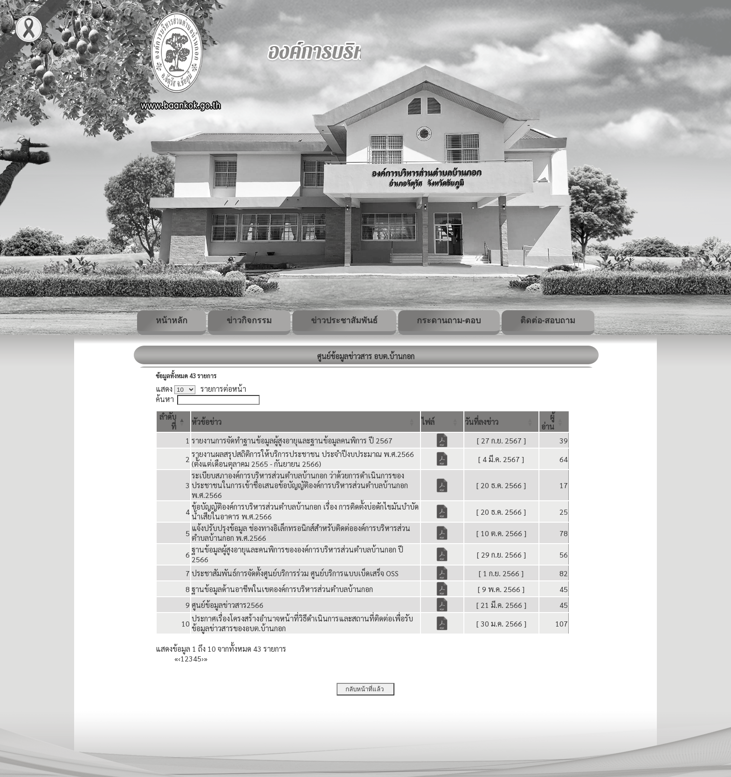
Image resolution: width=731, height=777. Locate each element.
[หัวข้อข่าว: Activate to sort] (305, 421)
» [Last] (205, 658)
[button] (206, 422)
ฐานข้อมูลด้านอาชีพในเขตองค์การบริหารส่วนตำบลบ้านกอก (282, 589)
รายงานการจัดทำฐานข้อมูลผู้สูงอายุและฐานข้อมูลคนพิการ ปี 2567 (292, 440)
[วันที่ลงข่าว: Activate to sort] (501, 421)
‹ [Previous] (179, 658)
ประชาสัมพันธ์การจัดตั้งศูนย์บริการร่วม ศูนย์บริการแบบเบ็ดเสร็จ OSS (295, 573)
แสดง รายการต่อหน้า (201, 389)
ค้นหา (165, 399)
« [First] (176, 658)
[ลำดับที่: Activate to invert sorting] (173, 421)
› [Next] (202, 658)
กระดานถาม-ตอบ (449, 320)
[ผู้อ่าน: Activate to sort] (554, 421)
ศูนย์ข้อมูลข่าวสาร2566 (227, 605)
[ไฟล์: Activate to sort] (442, 421)
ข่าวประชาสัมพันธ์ (344, 320)
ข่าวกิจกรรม (249, 320)
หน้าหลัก (171, 320)
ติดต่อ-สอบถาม (548, 320)
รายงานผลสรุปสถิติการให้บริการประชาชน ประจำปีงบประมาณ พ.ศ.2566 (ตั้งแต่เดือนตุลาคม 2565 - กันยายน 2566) (303, 459)
